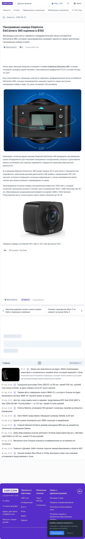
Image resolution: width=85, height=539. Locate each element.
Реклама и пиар (56, 498)
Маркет (24, 520)
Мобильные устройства (58, 10)
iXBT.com (25, 498)
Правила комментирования (61, 502)
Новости (6, 10)
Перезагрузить (56, 533)
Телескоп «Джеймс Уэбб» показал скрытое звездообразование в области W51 (47, 448)
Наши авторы (39, 499)
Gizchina (23, 250)
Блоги (23, 507)
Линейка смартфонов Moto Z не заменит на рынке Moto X (65, 310)
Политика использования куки (61, 508)
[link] (28, 369)
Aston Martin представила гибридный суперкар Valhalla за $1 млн (45, 416)
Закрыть (70, 533)
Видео (23, 516)
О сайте (6, 501)
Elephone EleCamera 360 (59, 66)
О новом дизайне (10, 506)
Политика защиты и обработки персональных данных (61, 516)
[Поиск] (68, 3)
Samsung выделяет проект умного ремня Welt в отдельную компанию (21, 310)
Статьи (17, 10)
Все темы (77, 10)
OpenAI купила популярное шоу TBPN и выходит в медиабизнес (41, 420)
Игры (23, 511)
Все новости (75, 363)
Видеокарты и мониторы (34, 10)
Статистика (41, 505)
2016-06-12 (21, 17)
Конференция (27, 502)
